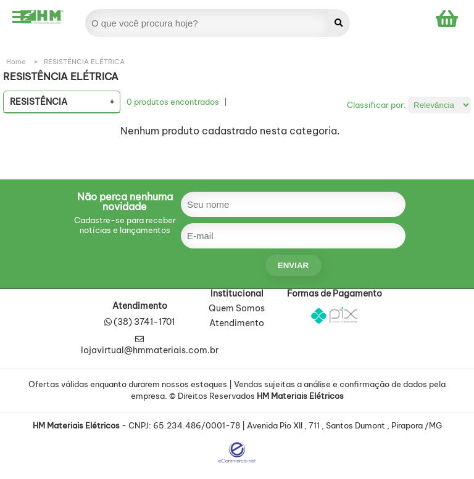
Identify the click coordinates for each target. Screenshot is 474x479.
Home (16, 61)
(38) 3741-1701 (144, 321)
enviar (293, 265)
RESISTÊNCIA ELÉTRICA (84, 61)
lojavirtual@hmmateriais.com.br (149, 345)
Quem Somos (237, 309)
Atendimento (236, 324)
